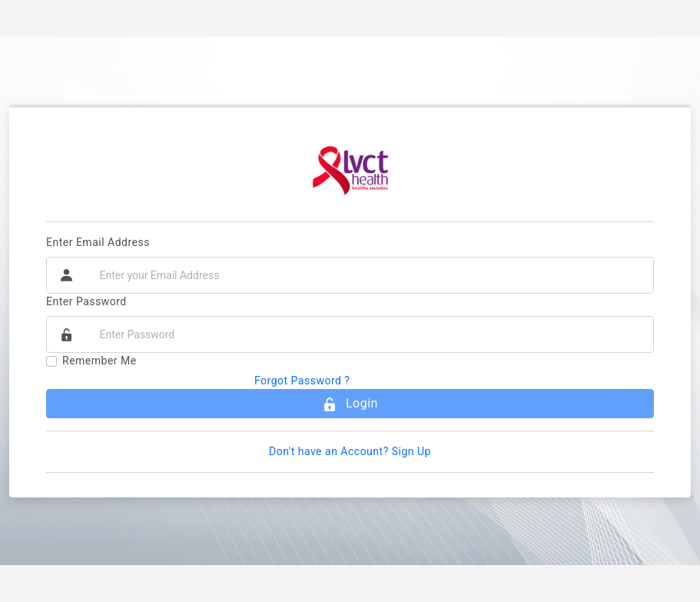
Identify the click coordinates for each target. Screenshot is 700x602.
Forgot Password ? (302, 380)
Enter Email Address (98, 242)
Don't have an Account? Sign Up (350, 451)
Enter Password (86, 301)
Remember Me (99, 360)
